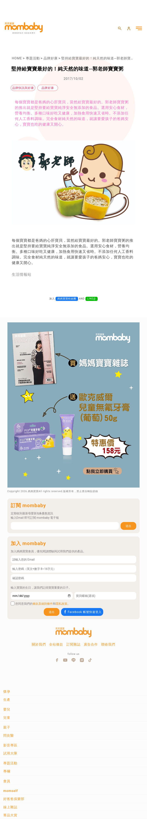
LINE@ (91, 298)
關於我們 (39, 644)
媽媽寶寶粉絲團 (66, 298)
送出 (128, 526)
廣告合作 (91, 644)
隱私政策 (61, 603)
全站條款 (56, 644)
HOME (17, 58)
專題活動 (33, 58)
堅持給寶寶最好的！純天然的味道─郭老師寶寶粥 (99, 58)
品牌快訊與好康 (23, 88)
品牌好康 (51, 58)
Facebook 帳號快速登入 (82, 612)
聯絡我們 (108, 644)
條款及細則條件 (43, 603)
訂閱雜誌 (73, 644)
